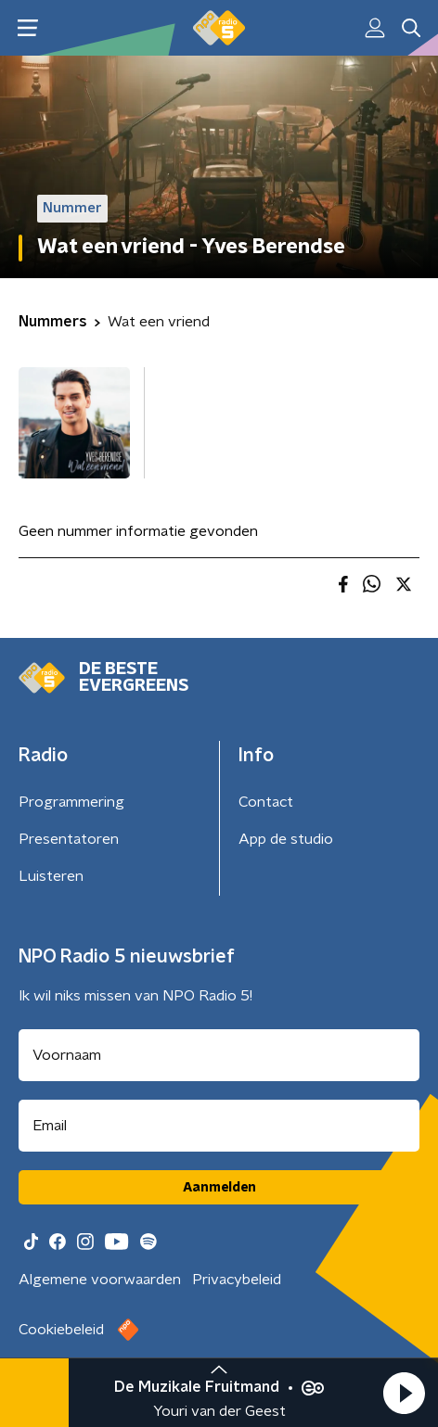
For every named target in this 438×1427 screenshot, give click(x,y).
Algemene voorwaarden (100, 1279)
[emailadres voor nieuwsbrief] (219, 1126)
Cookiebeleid (61, 1329)
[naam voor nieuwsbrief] (219, 1055)
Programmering (71, 802)
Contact (265, 802)
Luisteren (51, 876)
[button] (403, 1392)
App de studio (285, 839)
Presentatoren (69, 839)
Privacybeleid (236, 1279)
